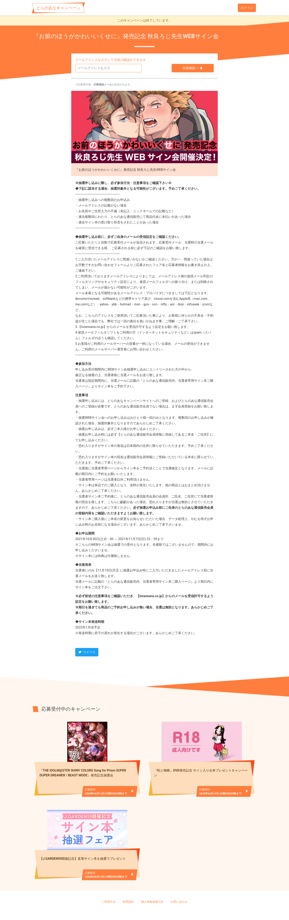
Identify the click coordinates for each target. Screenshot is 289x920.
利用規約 (128, 889)
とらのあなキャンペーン (58, 7)
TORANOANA (146, 910)
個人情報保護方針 (152, 889)
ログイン (246, 8)
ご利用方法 (109, 889)
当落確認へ (192, 68)
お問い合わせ (179, 889)
